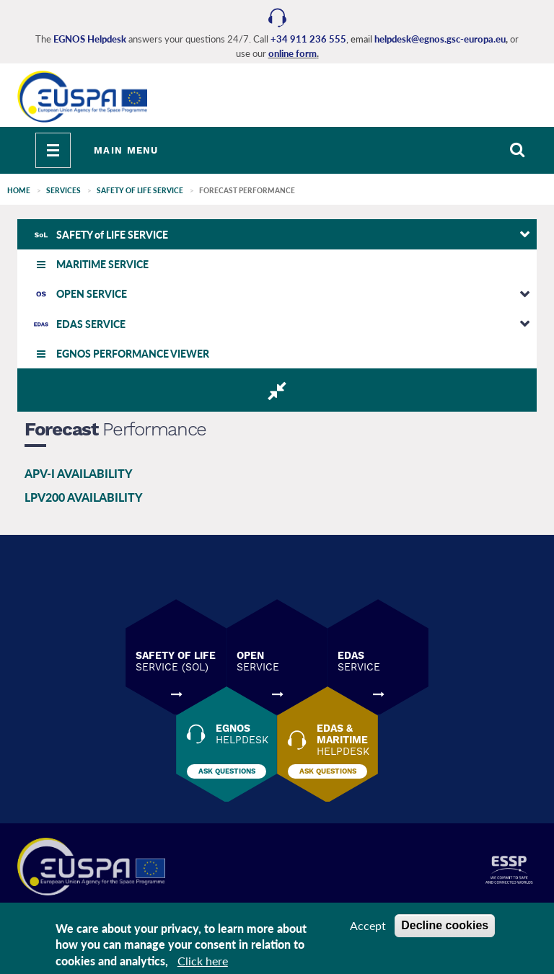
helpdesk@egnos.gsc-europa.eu (440, 39)
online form (292, 53)
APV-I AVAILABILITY (79, 473)
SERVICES (63, 190)
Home (18, 190)
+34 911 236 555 (308, 39)
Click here (202, 961)
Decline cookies (444, 925)
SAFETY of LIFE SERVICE (140, 190)
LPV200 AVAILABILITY (84, 497)
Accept (368, 925)
